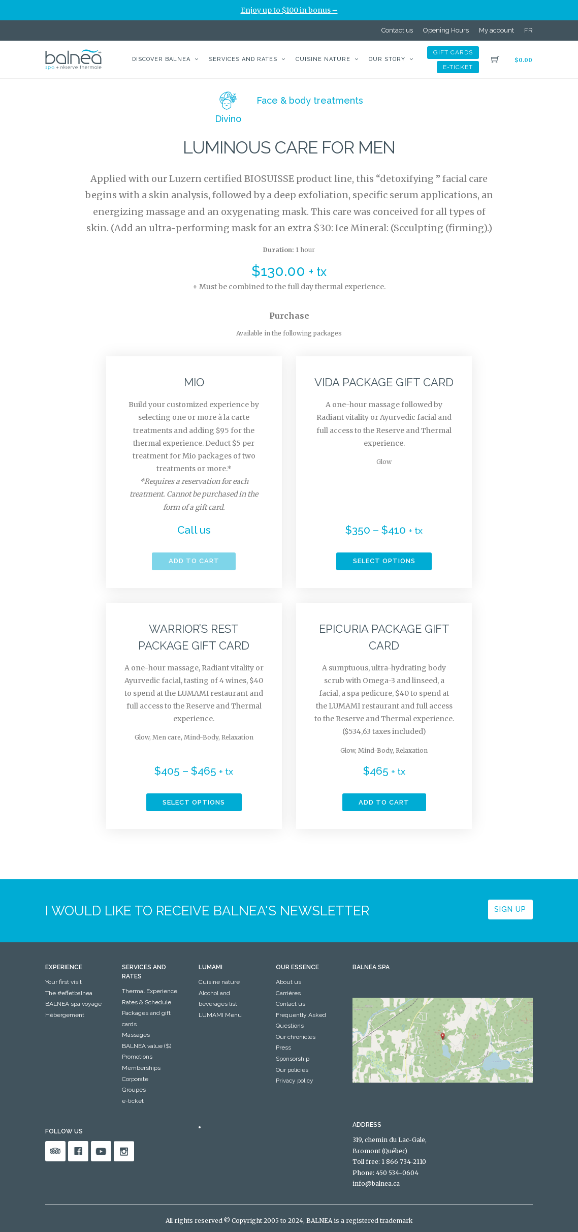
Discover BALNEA (161, 59)
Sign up (510, 909)
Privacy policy (294, 1080)
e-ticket (458, 67)
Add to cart (194, 561)
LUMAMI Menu (220, 1015)
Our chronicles (295, 1036)
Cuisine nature (323, 59)
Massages (136, 1034)
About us (288, 981)
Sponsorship (292, 1058)
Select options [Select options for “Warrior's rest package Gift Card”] (194, 802)
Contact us (397, 30)
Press (283, 1047)
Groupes (134, 1089)
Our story (387, 59)
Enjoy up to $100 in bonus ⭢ (289, 10)
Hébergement (64, 1015)
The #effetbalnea (68, 993)
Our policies (292, 1069)
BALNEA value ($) (146, 1046)
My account (496, 30)
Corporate (135, 1079)
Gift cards (453, 52)
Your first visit (63, 981)
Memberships (141, 1067)
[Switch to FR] (528, 30)
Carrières (288, 993)
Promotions (137, 1056)
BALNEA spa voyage (73, 1003)
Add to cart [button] (384, 802)
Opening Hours (446, 30)
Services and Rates (243, 59)
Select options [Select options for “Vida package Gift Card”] (384, 561)
